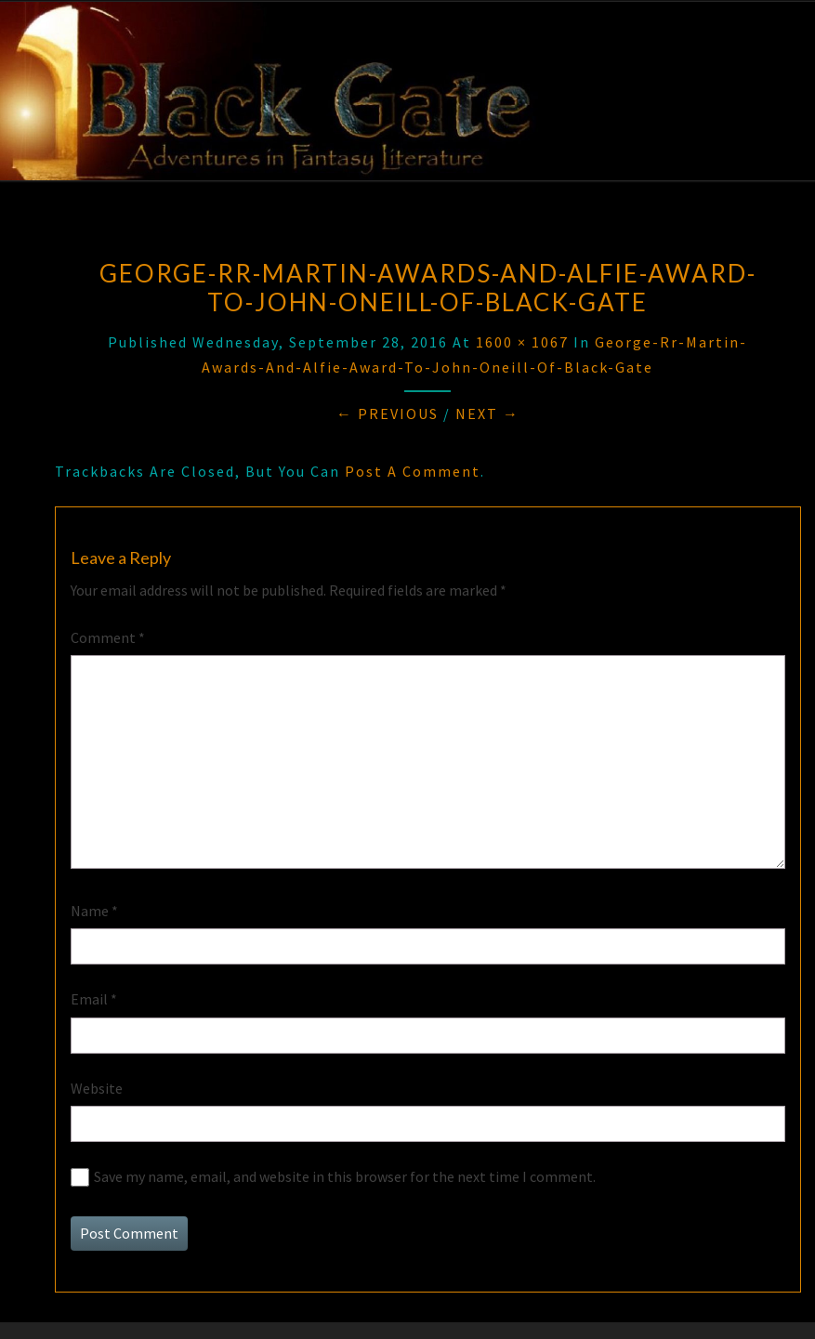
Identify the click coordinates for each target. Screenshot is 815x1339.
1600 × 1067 (522, 342)
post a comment (412, 471)
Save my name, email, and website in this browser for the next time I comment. (345, 1176)
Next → (487, 413)
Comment (108, 637)
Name (94, 910)
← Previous (387, 413)
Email (94, 999)
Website (97, 1088)
